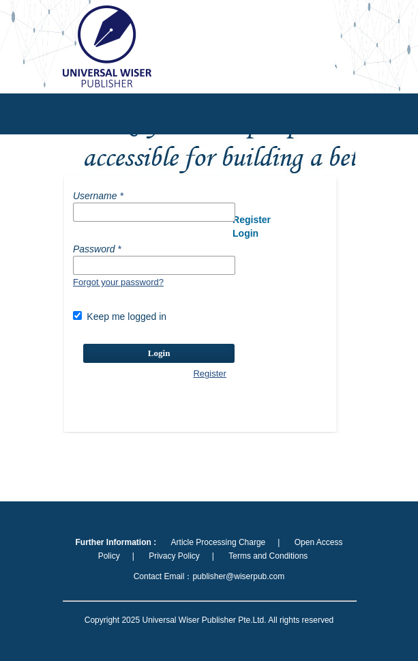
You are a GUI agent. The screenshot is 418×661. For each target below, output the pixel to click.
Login (159, 353)
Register (209, 373)
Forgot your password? (118, 282)
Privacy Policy (174, 556)
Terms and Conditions (268, 556)
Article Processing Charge (218, 542)
